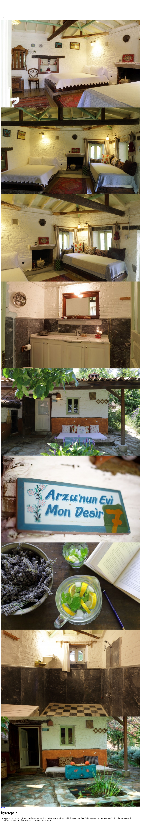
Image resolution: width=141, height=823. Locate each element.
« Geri (3, 807)
